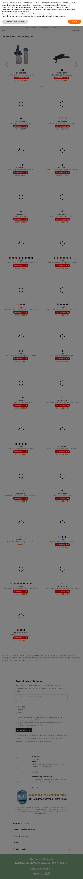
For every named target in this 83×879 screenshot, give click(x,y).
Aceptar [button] (75, 21)
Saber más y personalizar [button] (14, 21)
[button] (80, 3)
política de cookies (63, 7)
